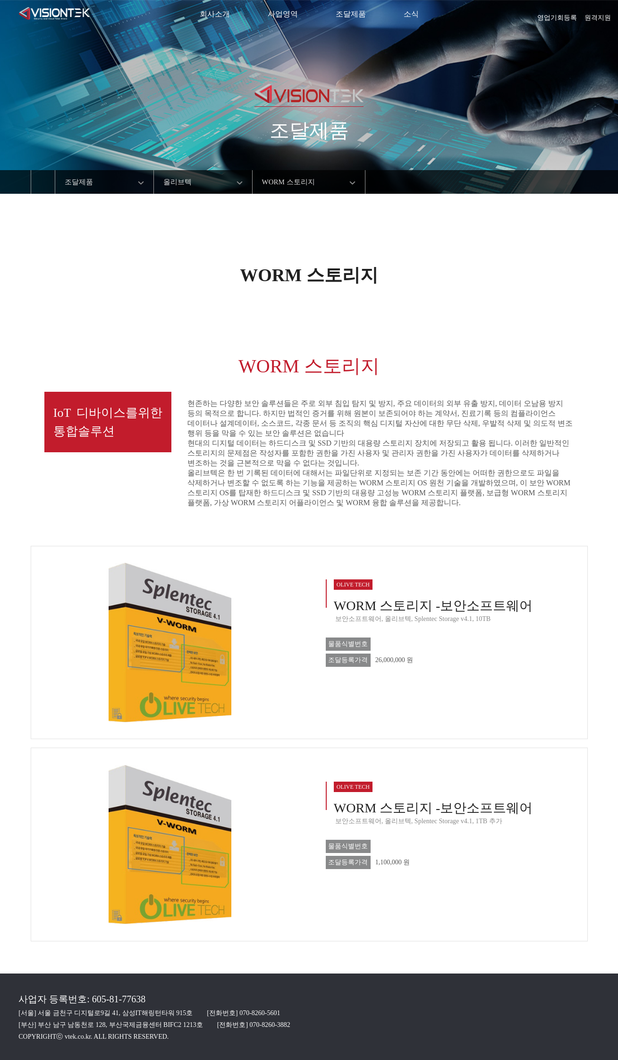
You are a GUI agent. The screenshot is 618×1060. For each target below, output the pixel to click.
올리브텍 (177, 182)
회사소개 (215, 14)
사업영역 (283, 14)
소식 (411, 14)
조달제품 (351, 14)
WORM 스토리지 (288, 182)
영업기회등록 (557, 14)
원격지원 (597, 14)
